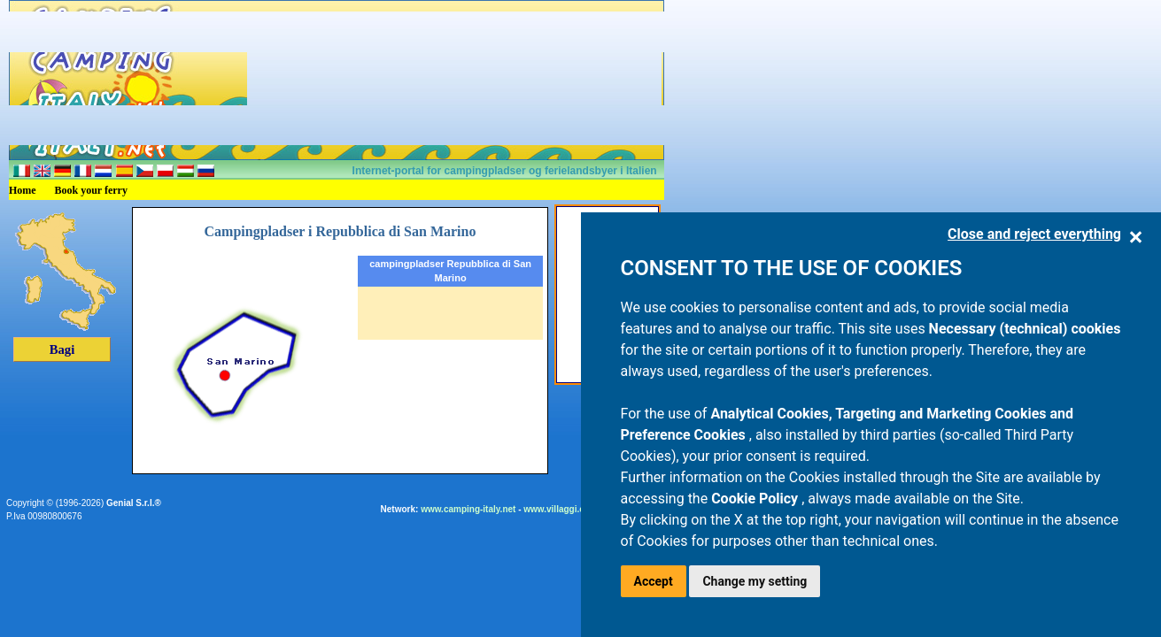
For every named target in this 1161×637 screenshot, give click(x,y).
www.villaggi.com (560, 509)
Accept (653, 581)
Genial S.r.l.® (133, 503)
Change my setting (754, 581)
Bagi (62, 349)
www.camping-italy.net (468, 509)
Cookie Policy (756, 498)
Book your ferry (91, 190)
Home (22, 190)
